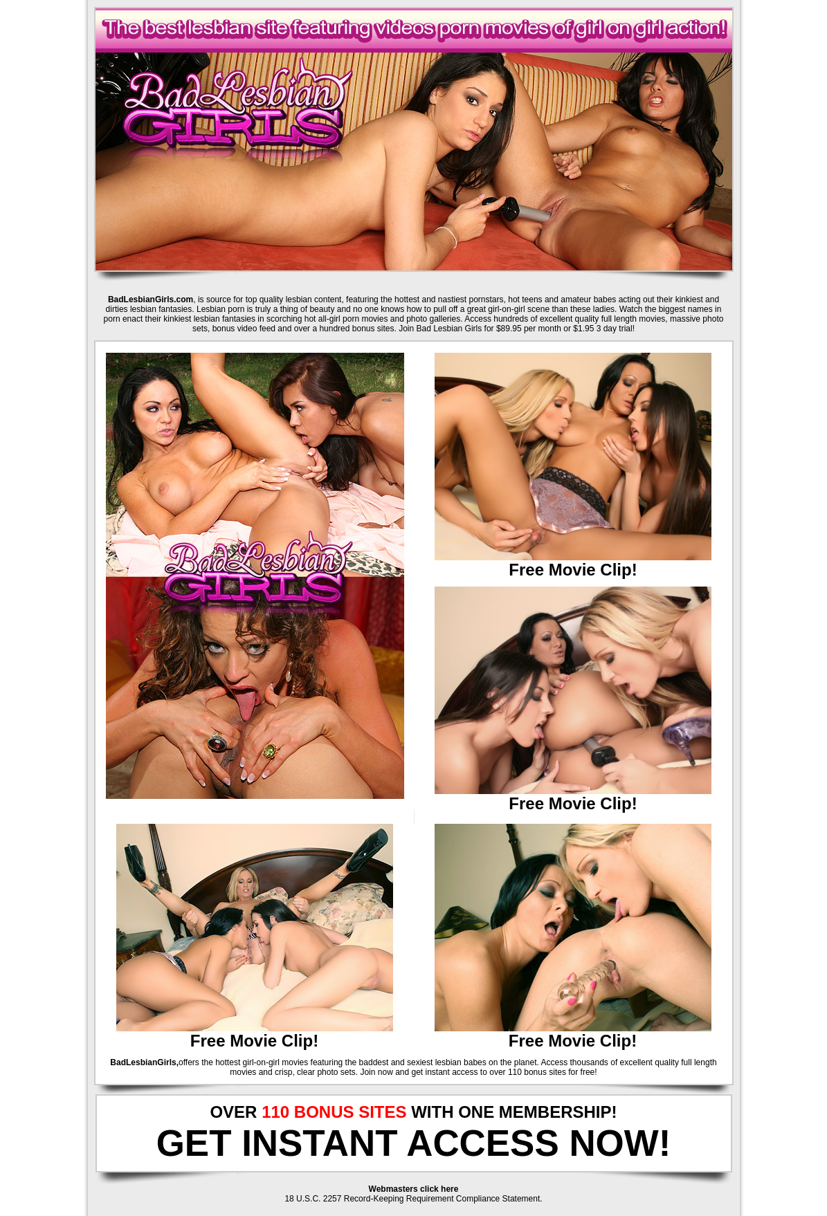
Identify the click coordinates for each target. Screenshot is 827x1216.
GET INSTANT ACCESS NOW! (413, 1143)
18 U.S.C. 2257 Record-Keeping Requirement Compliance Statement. (413, 1199)
